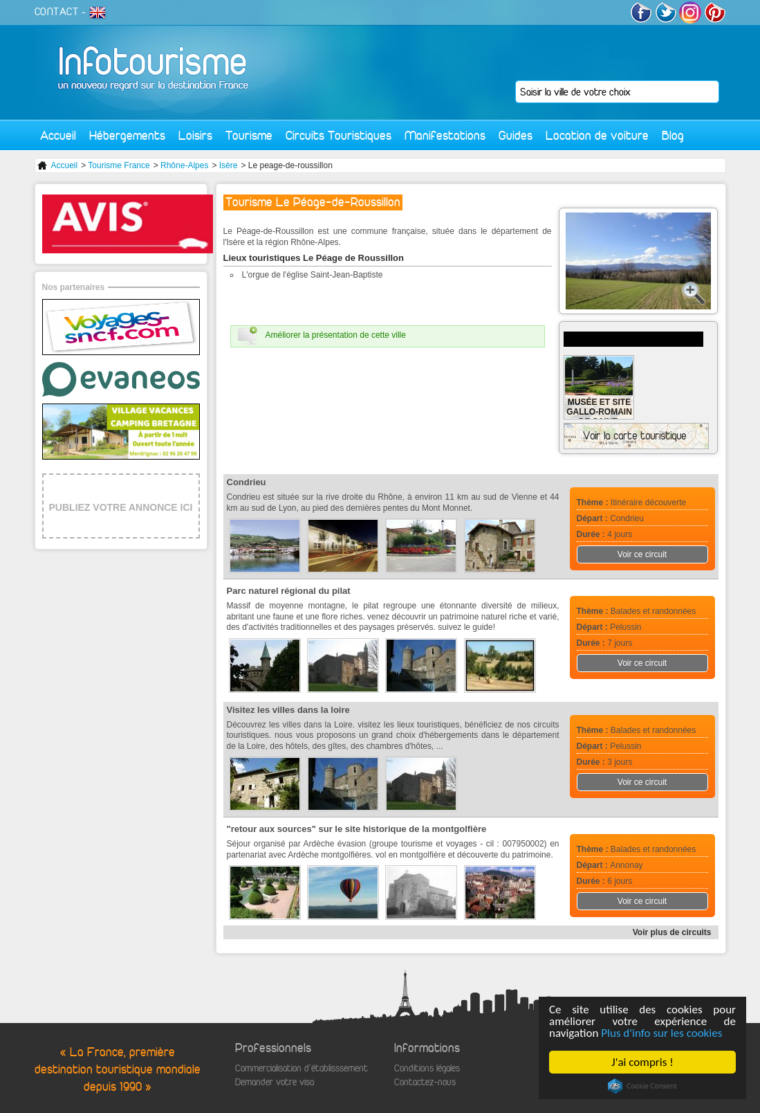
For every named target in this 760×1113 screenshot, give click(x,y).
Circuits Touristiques (338, 135)
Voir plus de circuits (672, 932)
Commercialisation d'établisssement (301, 1068)
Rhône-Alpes (184, 165)
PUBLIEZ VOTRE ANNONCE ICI (121, 507)
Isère (228, 165)
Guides (515, 135)
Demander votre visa (274, 1082)
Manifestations (445, 135)
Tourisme (248, 135)
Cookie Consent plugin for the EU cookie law (642, 1086)
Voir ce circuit (642, 554)
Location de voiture (597, 135)
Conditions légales (427, 1068)
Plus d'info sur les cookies (661, 1033)
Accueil (58, 135)
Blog (673, 135)
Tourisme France (118, 165)
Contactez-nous (425, 1082)
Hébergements (127, 135)
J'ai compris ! (642, 1062)
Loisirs (195, 135)
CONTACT (57, 12)
